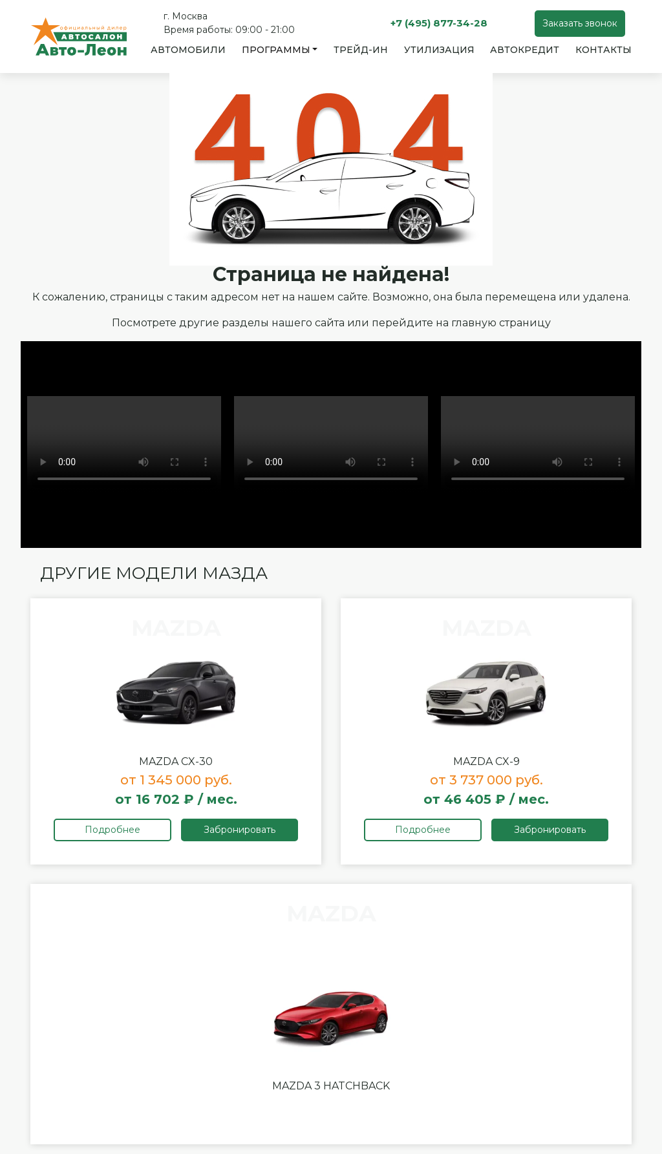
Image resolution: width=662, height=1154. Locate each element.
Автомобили (188, 50)
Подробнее (112, 829)
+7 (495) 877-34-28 (438, 23)
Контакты (603, 50)
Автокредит (524, 50)
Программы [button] (276, 50)
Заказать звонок (579, 23)
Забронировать (239, 829)
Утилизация (439, 50)
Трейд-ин (361, 50)
